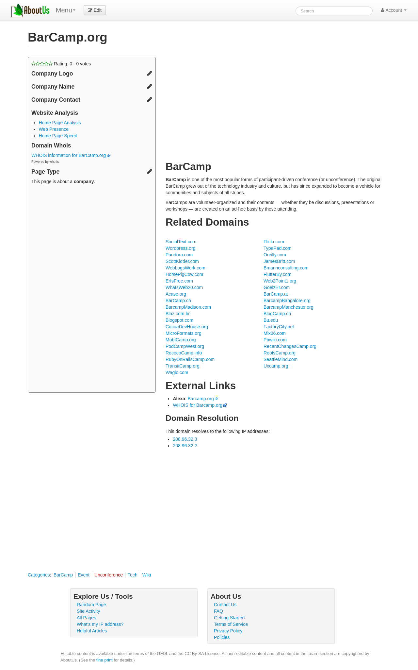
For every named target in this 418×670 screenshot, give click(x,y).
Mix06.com (275, 333)
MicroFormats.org (183, 333)
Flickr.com (274, 241)
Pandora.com (179, 254)
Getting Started (229, 617)
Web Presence (54, 129)
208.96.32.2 (185, 445)
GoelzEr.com (277, 287)
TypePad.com (278, 248)
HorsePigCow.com (184, 274)
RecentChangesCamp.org (290, 346)
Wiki (146, 574)
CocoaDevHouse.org (187, 326)
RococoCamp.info (184, 352)
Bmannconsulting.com (286, 267)
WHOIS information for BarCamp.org (70, 155)
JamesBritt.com (279, 261)
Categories (39, 574)
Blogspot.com (179, 320)
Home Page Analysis (60, 122)
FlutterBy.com (277, 274)
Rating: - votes (61, 63)
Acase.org (176, 294)
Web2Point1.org (280, 280)
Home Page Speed (58, 135)
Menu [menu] (65, 10)
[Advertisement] (92, 289)
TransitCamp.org (183, 366)
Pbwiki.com (275, 339)
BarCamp (63, 574)
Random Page (91, 604)
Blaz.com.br (178, 313)
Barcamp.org (201, 398)
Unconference (108, 574)
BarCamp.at (276, 294)
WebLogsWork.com (185, 267)
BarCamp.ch (178, 300)
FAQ (218, 611)
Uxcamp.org (276, 366)
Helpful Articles (92, 630)
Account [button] (394, 10)
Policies (222, 637)
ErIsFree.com (179, 280)
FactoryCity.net (279, 326)
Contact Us (225, 604)
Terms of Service (231, 624)
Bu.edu (271, 320)
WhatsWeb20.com (184, 287)
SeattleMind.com (280, 359)
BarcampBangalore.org (287, 300)
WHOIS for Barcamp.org (197, 405)
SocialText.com (181, 241)
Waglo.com (177, 372)
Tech (132, 574)
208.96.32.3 (185, 439)
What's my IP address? (100, 624)
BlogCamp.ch (277, 313)
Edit (95, 10)
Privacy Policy (228, 630)
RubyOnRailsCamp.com (190, 359)
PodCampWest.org (185, 346)
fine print (104, 660)
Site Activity (88, 611)
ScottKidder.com (182, 261)
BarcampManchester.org (289, 307)
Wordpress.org (181, 248)
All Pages (86, 617)
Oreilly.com (275, 254)
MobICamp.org (181, 339)
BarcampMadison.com (188, 307)
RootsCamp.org (280, 352)
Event (83, 574)
